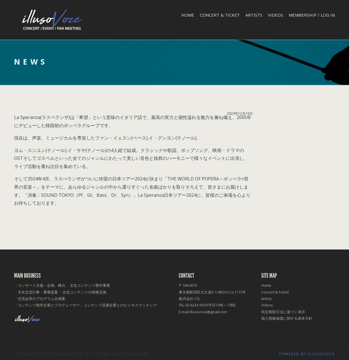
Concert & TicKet (220, 15)
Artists (253, 15)
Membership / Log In (312, 15)
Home (187, 15)
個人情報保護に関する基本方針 (286, 318)
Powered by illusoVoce (307, 354)
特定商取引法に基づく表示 (283, 311)
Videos (275, 15)
